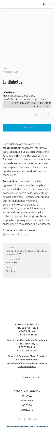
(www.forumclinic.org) (15, 234)
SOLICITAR (27, 127)
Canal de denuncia (27, 366)
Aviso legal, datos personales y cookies (27, 363)
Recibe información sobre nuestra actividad (27, 427)
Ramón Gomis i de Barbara (17, 99)
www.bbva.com (31, 377)
